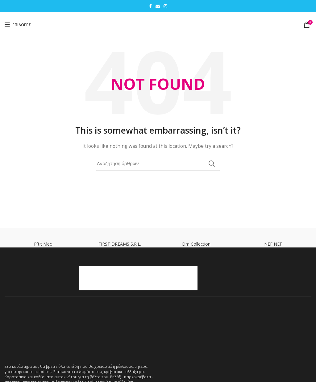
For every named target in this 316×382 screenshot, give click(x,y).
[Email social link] (158, 6)
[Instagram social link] (165, 6)
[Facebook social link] (150, 6)
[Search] (158, 163)
